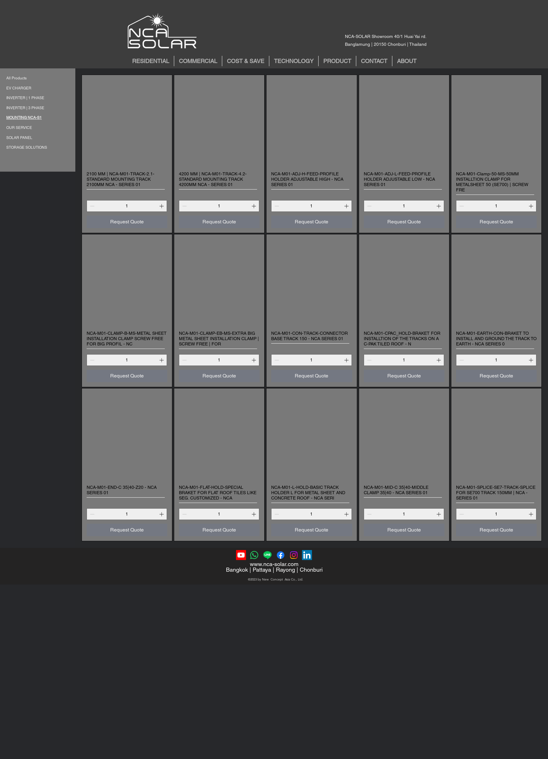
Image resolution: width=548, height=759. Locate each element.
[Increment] (162, 205)
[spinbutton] (126, 205)
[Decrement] (91, 205)
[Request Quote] (127, 222)
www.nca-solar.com (274, 564)
